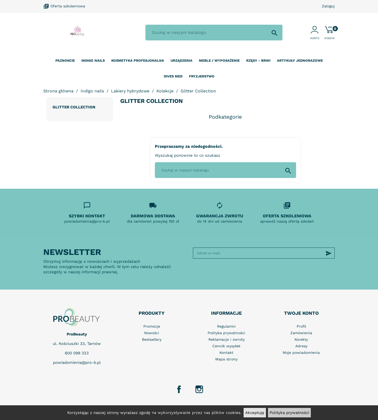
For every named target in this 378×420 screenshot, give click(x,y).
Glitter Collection (73, 107)
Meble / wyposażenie (219, 60)
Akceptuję (254, 412)
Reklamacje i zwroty (226, 339)
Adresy (301, 346)
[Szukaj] (213, 32)
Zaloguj (328, 6)
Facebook (179, 389)
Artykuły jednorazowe (300, 60)
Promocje (151, 326)
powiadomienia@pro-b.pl (77, 362)
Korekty (301, 339)
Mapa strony (226, 359)
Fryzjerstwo (201, 76)
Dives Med (173, 76)
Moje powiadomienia (301, 352)
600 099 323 (77, 353)
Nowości (151, 333)
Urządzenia (181, 60)
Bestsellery (151, 339)
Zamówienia (301, 333)
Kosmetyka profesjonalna (137, 60)
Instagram (199, 389)
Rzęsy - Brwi (258, 60)
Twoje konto (301, 313)
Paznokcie (65, 60)
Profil (301, 326)
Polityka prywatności (289, 412)
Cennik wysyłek (226, 346)
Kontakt (226, 352)
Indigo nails (93, 60)
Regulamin (226, 326)
